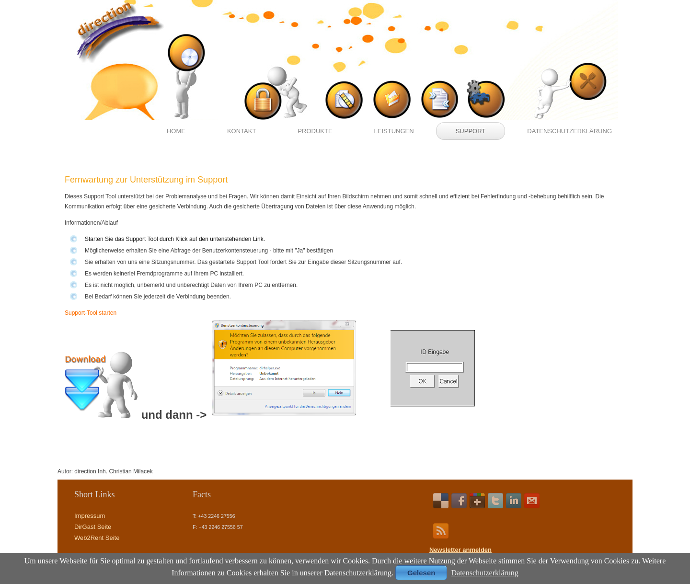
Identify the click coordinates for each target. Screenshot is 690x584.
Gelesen (421, 573)
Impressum (89, 515)
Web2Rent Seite (96, 537)
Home (176, 131)
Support (471, 131)
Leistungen (394, 131)
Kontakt (241, 131)
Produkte (315, 131)
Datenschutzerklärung (569, 131)
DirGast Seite (92, 526)
